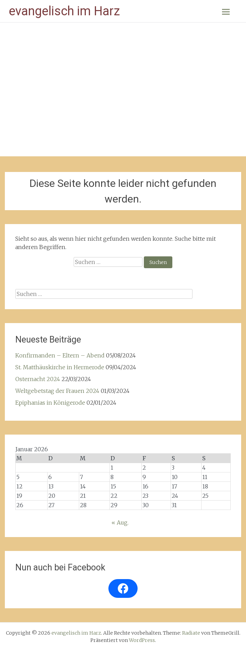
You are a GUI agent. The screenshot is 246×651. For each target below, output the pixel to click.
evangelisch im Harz (64, 11)
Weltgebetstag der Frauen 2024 (57, 390)
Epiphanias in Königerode (50, 402)
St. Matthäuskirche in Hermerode (59, 367)
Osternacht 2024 (37, 379)
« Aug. (120, 522)
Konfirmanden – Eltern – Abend (60, 355)
